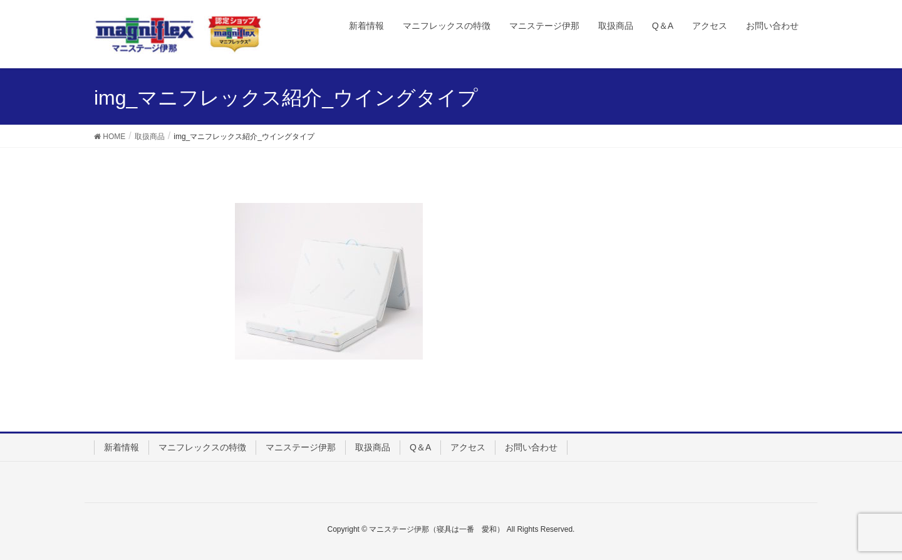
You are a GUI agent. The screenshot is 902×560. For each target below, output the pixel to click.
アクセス (467, 447)
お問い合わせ (531, 447)
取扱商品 (372, 447)
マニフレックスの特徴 (202, 447)
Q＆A (420, 447)
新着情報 (121, 447)
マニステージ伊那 (301, 447)
